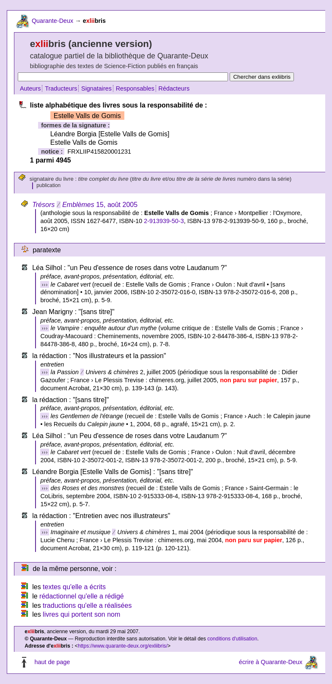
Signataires (96, 88)
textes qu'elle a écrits (74, 586)
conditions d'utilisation (232, 639)
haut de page (52, 662)
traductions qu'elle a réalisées (87, 605)
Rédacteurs (174, 88)
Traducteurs (61, 88)
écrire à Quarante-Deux (270, 662)
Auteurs (30, 88)
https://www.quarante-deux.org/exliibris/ (122, 646)
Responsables (135, 88)
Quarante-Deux (52, 20)
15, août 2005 (84, 204)
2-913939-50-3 (164, 221)
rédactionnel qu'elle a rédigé (81, 596)
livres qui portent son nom (81, 614)
